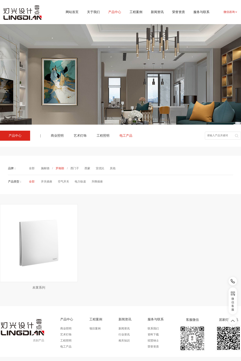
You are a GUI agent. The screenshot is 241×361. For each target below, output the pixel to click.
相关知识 (124, 320)
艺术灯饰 (80, 135)
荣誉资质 (178, 12)
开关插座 (46, 181)
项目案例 (95, 308)
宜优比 (100, 168)
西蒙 (87, 168)
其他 (112, 168)
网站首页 (72, 12)
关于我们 (93, 12)
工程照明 (103, 135)
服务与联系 (201, 12)
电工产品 (125, 135)
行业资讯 (124, 314)
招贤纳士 (153, 320)
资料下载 (153, 314)
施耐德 (45, 168)
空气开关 (63, 181)
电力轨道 (80, 181)
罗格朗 (60, 168)
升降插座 (97, 181)
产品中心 (66, 299)
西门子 (74, 168)
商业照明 (57, 135)
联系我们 (153, 308)
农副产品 (38, 320)
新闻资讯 (157, 12)
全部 (32, 168)
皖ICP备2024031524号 (154, 348)
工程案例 (136, 12)
